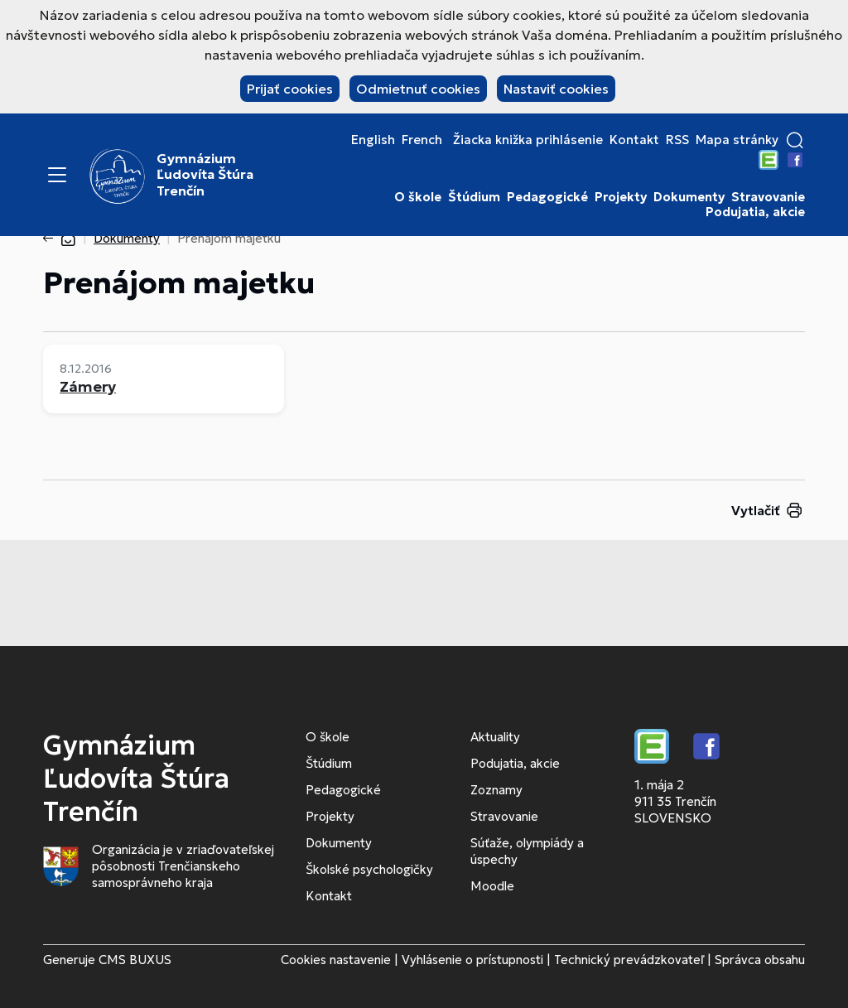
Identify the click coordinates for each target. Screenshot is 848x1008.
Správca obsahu (760, 959)
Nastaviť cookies (556, 88)
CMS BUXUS (135, 959)
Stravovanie (768, 197)
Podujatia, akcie (755, 212)
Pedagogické (547, 197)
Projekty (621, 197)
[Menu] (57, 175)
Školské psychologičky (369, 869)
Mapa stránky (737, 140)
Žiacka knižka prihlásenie (528, 140)
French (422, 140)
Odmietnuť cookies (418, 88)
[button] (795, 140)
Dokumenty (689, 197)
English (373, 140)
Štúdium (474, 197)
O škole (417, 197)
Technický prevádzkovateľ (629, 959)
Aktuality (495, 737)
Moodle (492, 886)
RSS (677, 140)
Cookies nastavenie (336, 959)
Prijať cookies (290, 88)
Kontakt (634, 140)
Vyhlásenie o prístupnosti (472, 959)
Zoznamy (496, 790)
